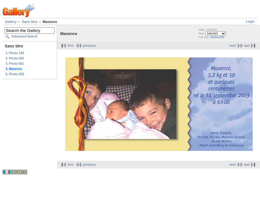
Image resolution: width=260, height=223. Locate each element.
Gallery (10, 22)
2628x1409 (217, 37)
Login (250, 21)
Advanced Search (24, 36)
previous (89, 45)
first (71, 45)
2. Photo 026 (15, 58)
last (246, 45)
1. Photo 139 (15, 53)
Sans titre (29, 22)
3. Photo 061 (15, 63)
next (232, 45)
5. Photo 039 (15, 74)
